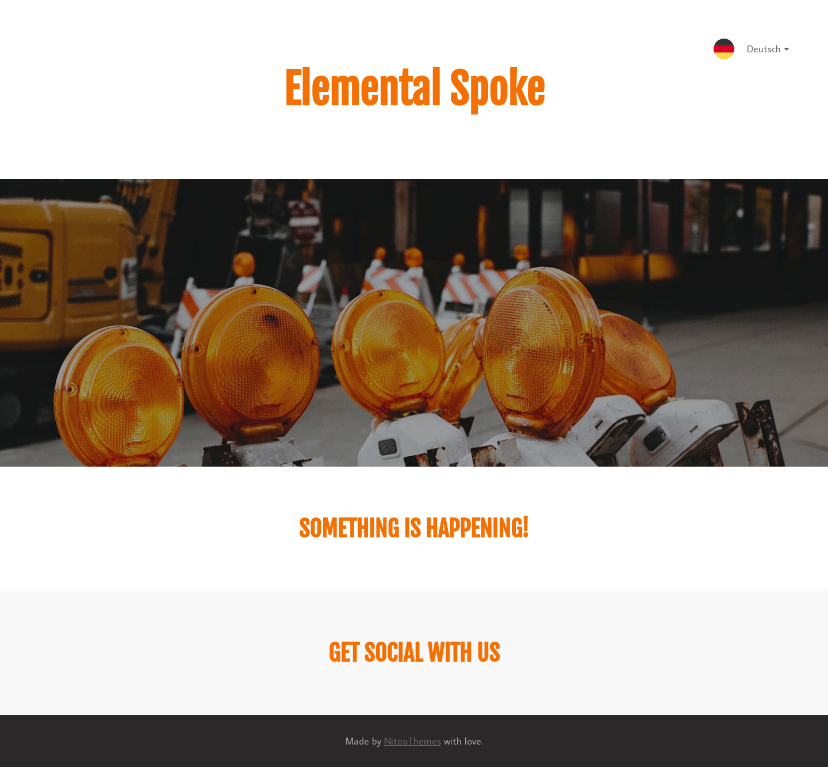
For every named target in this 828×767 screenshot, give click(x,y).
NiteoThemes (412, 741)
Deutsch (759, 51)
